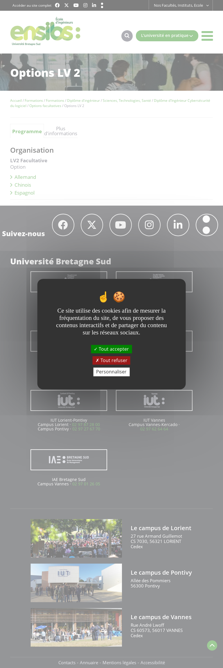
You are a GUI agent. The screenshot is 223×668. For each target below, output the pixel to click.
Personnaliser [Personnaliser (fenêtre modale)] (111, 371)
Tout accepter (111, 349)
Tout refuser (111, 360)
